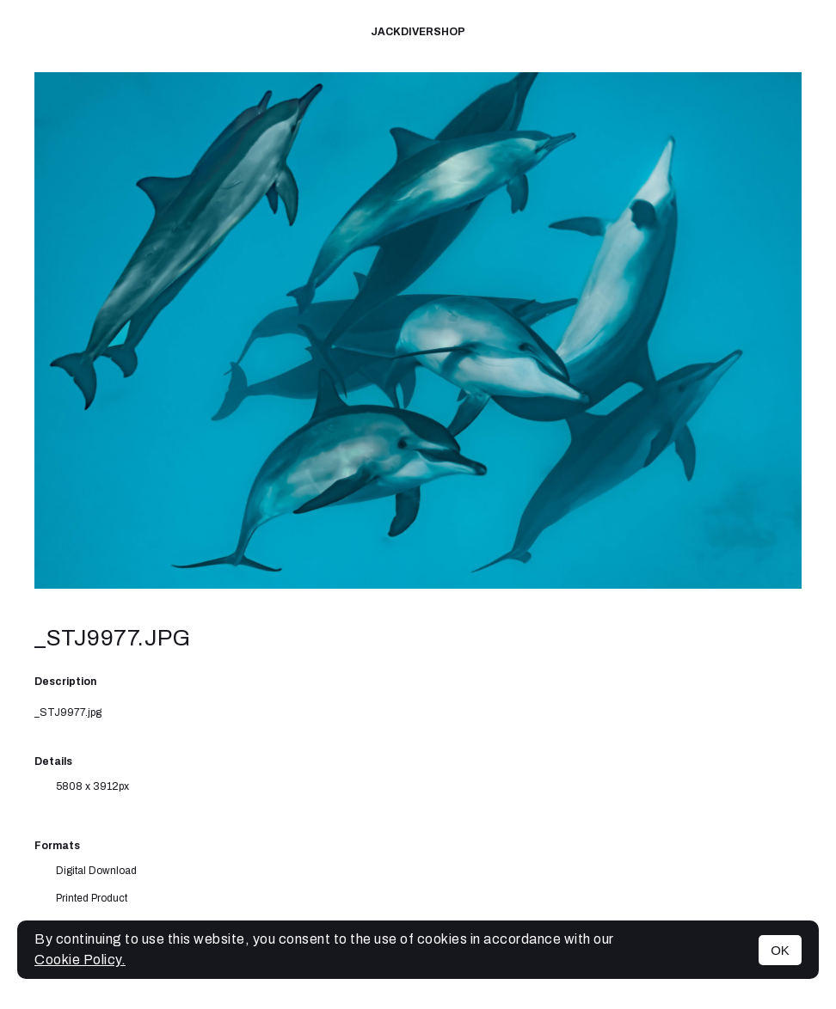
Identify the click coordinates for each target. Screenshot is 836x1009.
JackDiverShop (418, 32)
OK (780, 950)
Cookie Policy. (80, 959)
